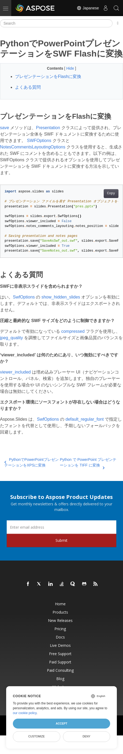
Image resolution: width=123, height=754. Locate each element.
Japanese (88, 8)
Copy (111, 193)
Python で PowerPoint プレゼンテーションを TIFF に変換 (88, 462)
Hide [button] (70, 68)
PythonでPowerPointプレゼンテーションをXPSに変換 (31, 462)
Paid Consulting (60, 670)
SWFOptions (39, 140)
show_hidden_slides (61, 297)
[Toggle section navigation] (118, 23)
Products (60, 612)
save (4, 127)
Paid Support (60, 662)
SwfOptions (24, 297)
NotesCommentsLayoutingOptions (32, 147)
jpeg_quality (11, 337)
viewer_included (15, 372)
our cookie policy (25, 713)
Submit (61, 540)
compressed (72, 331)
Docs (60, 637)
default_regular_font (85, 419)
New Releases (60, 620)
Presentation (48, 127)
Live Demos (60, 645)
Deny (86, 736)
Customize (36, 736)
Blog (60, 678)
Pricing (60, 628)
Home (60, 603)
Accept (61, 723)
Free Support (60, 653)
